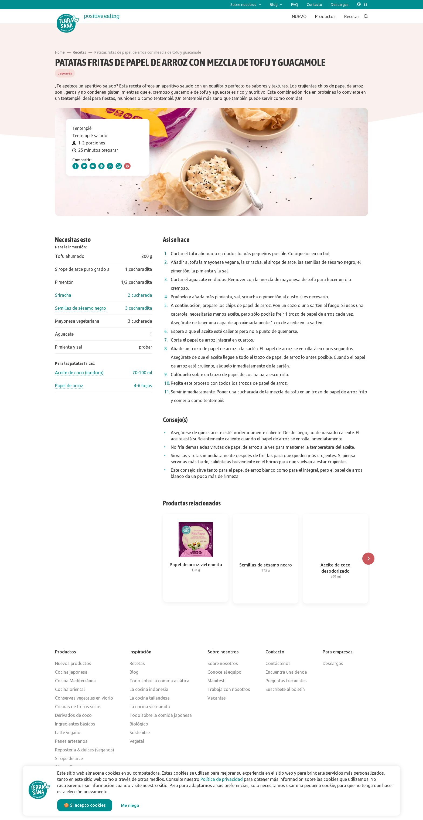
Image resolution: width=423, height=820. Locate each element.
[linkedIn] (110, 166)
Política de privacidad (221, 779)
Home (60, 52)
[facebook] (75, 166)
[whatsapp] (118, 166)
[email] (93, 166)
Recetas (79, 52)
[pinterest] (101, 166)
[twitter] (84, 166)
